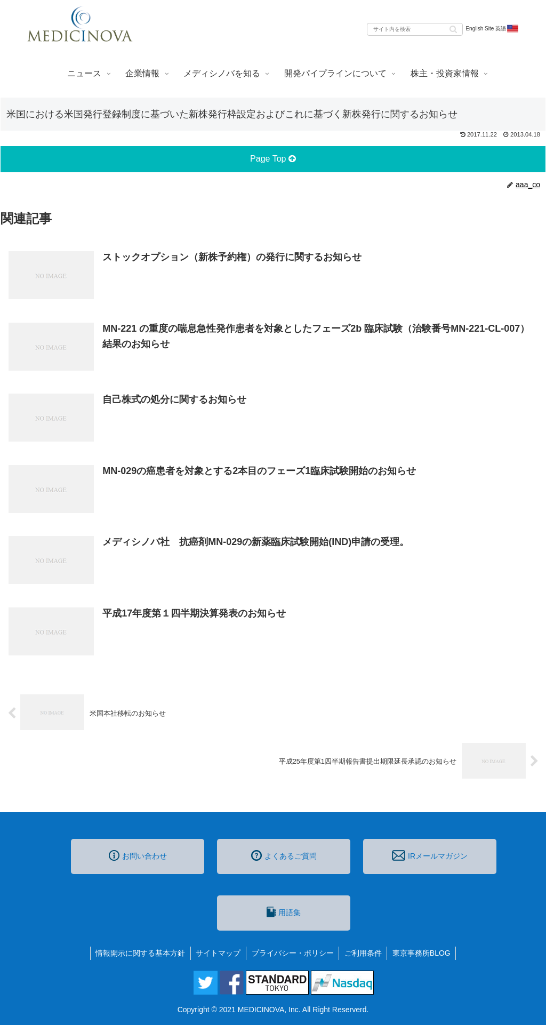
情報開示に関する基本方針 (139, 953)
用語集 (284, 912)
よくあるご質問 (284, 855)
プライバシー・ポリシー (293, 953)
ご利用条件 (363, 953)
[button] (453, 28)
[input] (415, 29)
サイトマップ (218, 953)
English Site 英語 (492, 28)
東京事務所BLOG (423, 953)
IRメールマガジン (430, 855)
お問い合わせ (138, 855)
